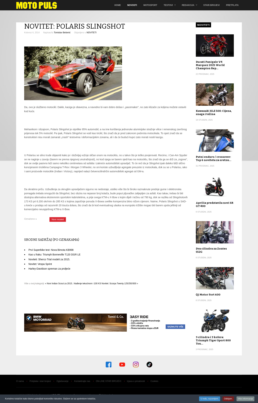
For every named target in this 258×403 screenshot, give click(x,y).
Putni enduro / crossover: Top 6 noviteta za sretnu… (213, 158)
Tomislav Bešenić (62, 32)
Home (117, 5)
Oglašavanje (62, 381)
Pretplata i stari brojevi (40, 381)
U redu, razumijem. (209, 399)
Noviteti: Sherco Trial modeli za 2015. (49, 259)
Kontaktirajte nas (82, 381)
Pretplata (232, 5)
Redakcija (188, 5)
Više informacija (245, 399)
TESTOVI (168, 5)
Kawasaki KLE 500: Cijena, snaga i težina (214, 112)
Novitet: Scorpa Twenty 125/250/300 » (120, 283)
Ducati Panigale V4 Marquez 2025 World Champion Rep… (210, 65)
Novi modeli (58, 219)
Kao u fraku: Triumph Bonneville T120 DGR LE (54, 254)
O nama (20, 381)
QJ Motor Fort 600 (208, 294)
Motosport (150, 5)
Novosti (132, 5)
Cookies (154, 381)
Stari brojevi (211, 5)
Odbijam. (228, 399)
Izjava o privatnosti (136, 381)
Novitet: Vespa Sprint (40, 264)
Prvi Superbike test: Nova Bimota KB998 (50, 249)
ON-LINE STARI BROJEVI (108, 381)
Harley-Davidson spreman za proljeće (49, 268)
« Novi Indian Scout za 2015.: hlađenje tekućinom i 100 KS (73, 283)
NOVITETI (91, 32)
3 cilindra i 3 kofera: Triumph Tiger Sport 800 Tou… (213, 340)
